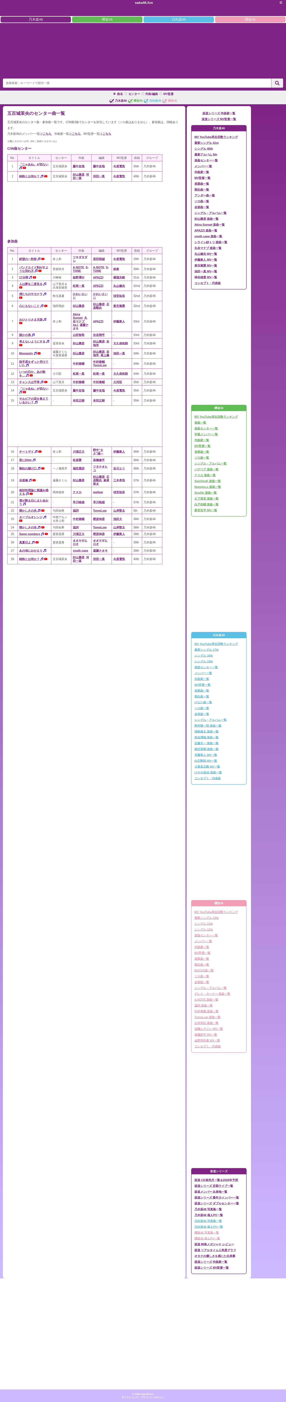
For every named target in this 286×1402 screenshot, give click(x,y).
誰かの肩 (25, 335)
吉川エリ (119, 468)
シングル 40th (203, 148)
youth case (80, 550)
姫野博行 (78, 277)
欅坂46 (107, 19)
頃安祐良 (119, 295)
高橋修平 (99, 460)
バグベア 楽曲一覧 (206, 469)
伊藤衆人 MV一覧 (205, 259)
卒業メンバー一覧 (206, 434)
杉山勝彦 (78, 174)
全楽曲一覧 (201, 207)
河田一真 (99, 176)
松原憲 (77, 460)
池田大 (117, 519)
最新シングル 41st (206, 142)
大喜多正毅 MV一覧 (207, 766)
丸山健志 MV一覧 (205, 253)
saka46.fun (144, 3)
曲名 (120, 93)
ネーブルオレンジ (30, 517)
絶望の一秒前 (28, 259)
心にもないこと (29, 305)
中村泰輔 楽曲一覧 (206, 1011)
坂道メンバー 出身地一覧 (210, 1191)
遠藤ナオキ (100, 550)
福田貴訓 (78, 468)
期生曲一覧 (201, 189)
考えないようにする (32, 341)
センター (134, 93)
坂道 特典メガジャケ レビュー (214, 1244)
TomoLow (100, 365)
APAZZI (98, 277)
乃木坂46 (36, 19)
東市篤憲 (119, 305)
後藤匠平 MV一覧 (205, 1034)
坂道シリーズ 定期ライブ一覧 (213, 1185)
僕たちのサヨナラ (30, 294)
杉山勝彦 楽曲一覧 (206, 218)
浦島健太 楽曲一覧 (206, 731)
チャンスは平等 (29, 382)
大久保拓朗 (120, 343)
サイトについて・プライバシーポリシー (143, 1397)
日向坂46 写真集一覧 (208, 1221)
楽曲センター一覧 (206, 160)
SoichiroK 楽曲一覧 (207, 481)
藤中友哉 (78, 166)
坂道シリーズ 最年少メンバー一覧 (216, 1197)
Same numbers (29, 534)
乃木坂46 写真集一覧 (208, 1209)
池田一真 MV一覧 (205, 271)
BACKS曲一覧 (204, 970)
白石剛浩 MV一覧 (205, 760)
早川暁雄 (78, 502)
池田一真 (119, 353)
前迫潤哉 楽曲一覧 (206, 737)
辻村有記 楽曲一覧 (206, 1023)
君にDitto (25, 460)
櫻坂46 (250, 19)
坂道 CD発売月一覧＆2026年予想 (216, 1180)
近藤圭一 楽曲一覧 (206, 743)
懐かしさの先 (28, 510)
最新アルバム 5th (205, 154)
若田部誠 (99, 259)
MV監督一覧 (202, 177)
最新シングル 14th (206, 917)
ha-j (75, 324)
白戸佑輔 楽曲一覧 (206, 504)
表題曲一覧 (201, 183)
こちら (47, 133)
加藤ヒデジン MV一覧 (208, 1028)
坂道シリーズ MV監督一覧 (219, 119)
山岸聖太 (119, 510)
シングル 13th (203, 923)
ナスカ (77, 492)
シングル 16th (203, 655)
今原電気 (119, 166)
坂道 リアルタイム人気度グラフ (215, 1250)
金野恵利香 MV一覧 (207, 1040)
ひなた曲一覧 (203, 702)
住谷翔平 (99, 335)
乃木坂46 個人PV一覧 (208, 1215)
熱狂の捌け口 (28, 468)
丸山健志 (119, 285)
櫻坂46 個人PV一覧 (207, 1238)
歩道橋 (23, 480)
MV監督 (168, 93)
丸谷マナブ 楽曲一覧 (207, 248)
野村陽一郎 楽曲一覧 (207, 725)
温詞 (76, 510)
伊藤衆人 (119, 321)
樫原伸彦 (99, 519)
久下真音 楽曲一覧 (206, 498)
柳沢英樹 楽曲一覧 (206, 749)
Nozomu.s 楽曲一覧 (207, 486)
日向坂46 (179, 19)
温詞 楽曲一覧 (203, 1005)
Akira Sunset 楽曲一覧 (209, 224)
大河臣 (117, 382)
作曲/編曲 (151, 93)
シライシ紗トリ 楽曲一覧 (210, 242)
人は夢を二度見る (30, 284)
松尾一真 (78, 285)
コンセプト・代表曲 (207, 283)
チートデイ (26, 451)
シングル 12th (203, 929)
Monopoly (26, 353)
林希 (116, 269)
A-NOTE (78, 267)
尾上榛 (105, 355)
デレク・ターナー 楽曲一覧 (212, 993)
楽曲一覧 (200, 422)
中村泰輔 (78, 363)
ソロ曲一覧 (201, 201)
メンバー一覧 (203, 166)
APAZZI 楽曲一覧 (205, 230)
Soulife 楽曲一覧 (205, 492)
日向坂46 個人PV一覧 (208, 1226)
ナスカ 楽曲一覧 (205, 475)
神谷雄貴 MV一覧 (205, 277)
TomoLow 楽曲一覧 (207, 1017)
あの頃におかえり (30, 550)
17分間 (23, 277)
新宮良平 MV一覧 (205, 510)
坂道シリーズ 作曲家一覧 (218, 113)
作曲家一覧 (201, 172)
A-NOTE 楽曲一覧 (206, 999)
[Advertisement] (143, 50)
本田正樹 (78, 400)
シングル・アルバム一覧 (210, 213)
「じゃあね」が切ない (33, 164)
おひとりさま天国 (30, 319)
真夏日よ (25, 542)
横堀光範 (119, 277)
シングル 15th (203, 661)
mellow (98, 492)
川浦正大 (78, 451)
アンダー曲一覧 (204, 195)
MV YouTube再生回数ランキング (216, 137)
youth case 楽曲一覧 (208, 236)
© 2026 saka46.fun (143, 1394)
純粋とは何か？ (29, 176)
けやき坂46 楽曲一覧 (208, 772)
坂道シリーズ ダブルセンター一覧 (216, 1203)
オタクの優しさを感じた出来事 (214, 1256)
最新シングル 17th (206, 649)
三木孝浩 (119, 480)
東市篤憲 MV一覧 (205, 265)
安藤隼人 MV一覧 (205, 755)
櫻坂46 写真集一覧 (206, 1232)
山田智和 (78, 335)
